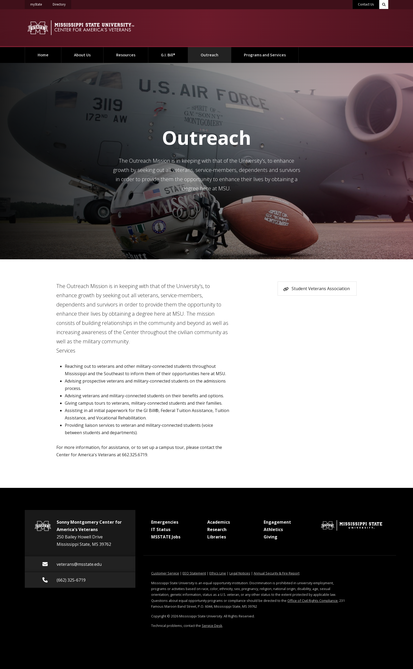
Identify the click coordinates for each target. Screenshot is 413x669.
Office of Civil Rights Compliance (312, 600)
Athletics (273, 529)
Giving (270, 537)
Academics (218, 522)
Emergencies (164, 522)
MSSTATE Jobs (165, 537)
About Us (82, 55)
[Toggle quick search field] (383, 4)
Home (43, 55)
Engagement (277, 522)
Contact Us (366, 4)
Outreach (216, 52)
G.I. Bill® (168, 55)
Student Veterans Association (321, 288)
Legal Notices (239, 573)
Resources (125, 55)
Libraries (216, 537)
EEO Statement (194, 573)
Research (217, 529)
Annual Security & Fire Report (276, 573)
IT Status (160, 529)
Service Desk (212, 625)
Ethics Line (217, 573)
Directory (62, 3)
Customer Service (165, 573)
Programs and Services (265, 55)
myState (38, 3)
